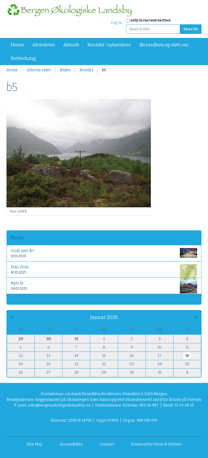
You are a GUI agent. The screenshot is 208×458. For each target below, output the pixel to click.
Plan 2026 (104, 270)
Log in (116, 22)
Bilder (65, 70)
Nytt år (104, 286)
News (17, 238)
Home (17, 45)
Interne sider (39, 70)
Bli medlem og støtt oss (163, 45)
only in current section (150, 20)
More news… (20, 299)
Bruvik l (86, 70)
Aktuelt (71, 45)
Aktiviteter (43, 45)
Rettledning (23, 58)
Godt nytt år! (104, 253)
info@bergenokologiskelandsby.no (59, 405)
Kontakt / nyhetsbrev (109, 45)
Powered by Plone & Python (156, 444)
